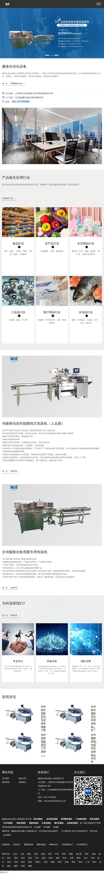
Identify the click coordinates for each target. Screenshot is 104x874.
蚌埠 (23, 862)
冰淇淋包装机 (72, 823)
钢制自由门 (54, 844)
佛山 (9, 866)
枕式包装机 (38, 819)
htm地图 (46, 827)
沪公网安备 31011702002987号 (74, 831)
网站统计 (4, 872)
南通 (71, 854)
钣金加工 (17, 844)
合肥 (9, 862)
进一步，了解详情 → (10, 471)
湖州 (58, 858)
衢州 (79, 858)
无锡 (43, 854)
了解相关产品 (9, 198)
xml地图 (37, 827)
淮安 (87, 854)
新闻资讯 (6, 782)
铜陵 (52, 862)
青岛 (73, 862)
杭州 (30, 858)
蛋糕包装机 (34, 823)
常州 (57, 854)
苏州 (64, 854)
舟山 (85, 858)
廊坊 (29, 854)
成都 (30, 866)
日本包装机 (8, 823)
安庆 (59, 862)
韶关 (94, 862)
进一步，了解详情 (11, 615)
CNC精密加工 (82, 844)
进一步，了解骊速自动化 (14, 83)
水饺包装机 (46, 823)
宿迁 (23, 858)
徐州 (50, 854)
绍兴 (65, 858)
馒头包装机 (59, 823)
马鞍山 (38, 862)
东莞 (23, 866)
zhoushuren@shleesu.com (55, 801)
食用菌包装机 (66, 819)
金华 (72, 858)
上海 (22, 854)
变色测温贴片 (67, 844)
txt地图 (56, 827)
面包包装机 (94, 819)
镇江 (9, 858)
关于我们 (6, 778)
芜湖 (16, 862)
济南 (66, 862)
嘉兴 (51, 858)
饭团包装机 (21, 823)
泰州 (16, 858)
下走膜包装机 (81, 819)
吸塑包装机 (41, 844)
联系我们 (22, 782)
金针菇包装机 (52, 819)
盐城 (94, 854)
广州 (87, 862)
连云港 (79, 854)
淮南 (30, 862)
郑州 (80, 862)
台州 (92, 858)
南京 (36, 854)
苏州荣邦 (7, 835)
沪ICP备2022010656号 (48, 831)
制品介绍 (22, 778)
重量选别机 (28, 844)
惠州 (16, 866)
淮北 (46, 862)
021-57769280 (50, 797)
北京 (15, 854)
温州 (44, 858)
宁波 (37, 858)
